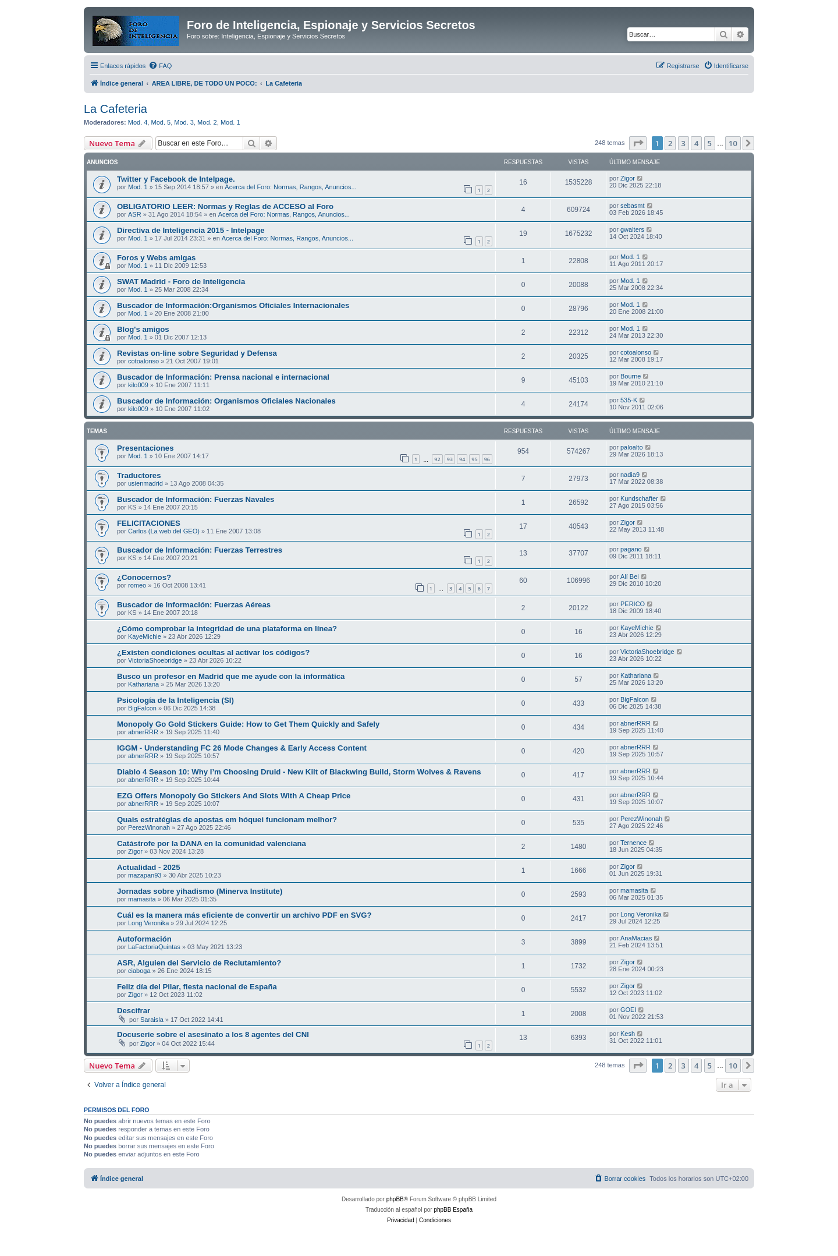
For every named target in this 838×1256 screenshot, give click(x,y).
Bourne (630, 376)
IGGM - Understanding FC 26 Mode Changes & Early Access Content (242, 748)
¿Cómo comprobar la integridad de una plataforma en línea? (227, 628)
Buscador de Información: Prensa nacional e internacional (223, 377)
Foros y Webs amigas (156, 257)
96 (487, 459)
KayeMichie (144, 636)
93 (450, 459)
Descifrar (133, 1010)
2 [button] (670, 143)
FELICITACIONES (148, 523)
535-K (628, 400)
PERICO (632, 603)
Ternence (633, 842)
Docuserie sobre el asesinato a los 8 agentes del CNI (213, 1034)
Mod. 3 (184, 122)
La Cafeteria (115, 108)
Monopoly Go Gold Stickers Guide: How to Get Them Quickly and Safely (248, 724)
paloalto (631, 447)
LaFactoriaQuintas (154, 946)
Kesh (627, 1033)
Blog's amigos (143, 329)
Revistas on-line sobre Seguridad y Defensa (197, 353)
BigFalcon (142, 708)
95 (474, 459)
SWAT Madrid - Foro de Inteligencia (181, 281)
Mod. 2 (207, 122)
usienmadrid (145, 483)
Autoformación (144, 939)
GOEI (628, 1009)
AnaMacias (636, 938)
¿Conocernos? (144, 577)
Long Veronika (148, 922)
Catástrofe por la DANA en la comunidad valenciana (211, 843)
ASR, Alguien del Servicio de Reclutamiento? (199, 962)
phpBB (395, 1199)
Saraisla (152, 1019)
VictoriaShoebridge (155, 660)
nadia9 (630, 474)
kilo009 (138, 384)
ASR (134, 214)
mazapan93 (145, 875)
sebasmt (632, 205)
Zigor (627, 178)
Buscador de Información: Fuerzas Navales (195, 499)
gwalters (632, 229)
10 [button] (733, 143)
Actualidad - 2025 (148, 867)
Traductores (139, 475)
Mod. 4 (138, 122)
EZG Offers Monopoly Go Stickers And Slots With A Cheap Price (233, 795)
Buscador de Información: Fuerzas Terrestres (199, 550)
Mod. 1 (230, 122)
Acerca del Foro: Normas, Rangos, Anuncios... (290, 186)
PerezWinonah (149, 827)
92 (437, 459)
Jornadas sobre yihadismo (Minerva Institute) (199, 891)
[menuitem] (160, 66)
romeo (137, 585)
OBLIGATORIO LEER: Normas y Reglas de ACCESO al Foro (225, 206)
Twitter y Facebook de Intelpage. (176, 179)
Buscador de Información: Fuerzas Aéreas (194, 604)
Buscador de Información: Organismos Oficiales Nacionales (226, 401)
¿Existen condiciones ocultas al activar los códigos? (213, 652)
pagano (631, 549)
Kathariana (143, 684)
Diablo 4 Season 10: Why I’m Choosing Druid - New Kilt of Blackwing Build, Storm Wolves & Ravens (299, 771)
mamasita (142, 899)
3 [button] (683, 143)
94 (462, 459)
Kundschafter (639, 498)
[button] (638, 143)
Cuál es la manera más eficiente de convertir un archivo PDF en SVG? (244, 915)
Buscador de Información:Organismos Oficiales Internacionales (233, 305)
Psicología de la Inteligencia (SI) (175, 700)
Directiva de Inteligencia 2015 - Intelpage (191, 230)
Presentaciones (145, 448)
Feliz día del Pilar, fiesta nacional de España (197, 986)
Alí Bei (629, 576)
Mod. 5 (161, 122)
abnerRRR (143, 731)
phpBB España (453, 1210)
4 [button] (696, 143)
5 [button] (710, 143)
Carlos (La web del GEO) (164, 531)
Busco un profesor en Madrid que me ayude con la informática (231, 676)
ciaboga (139, 970)
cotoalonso (143, 361)
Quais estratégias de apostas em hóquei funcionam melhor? (227, 819)
